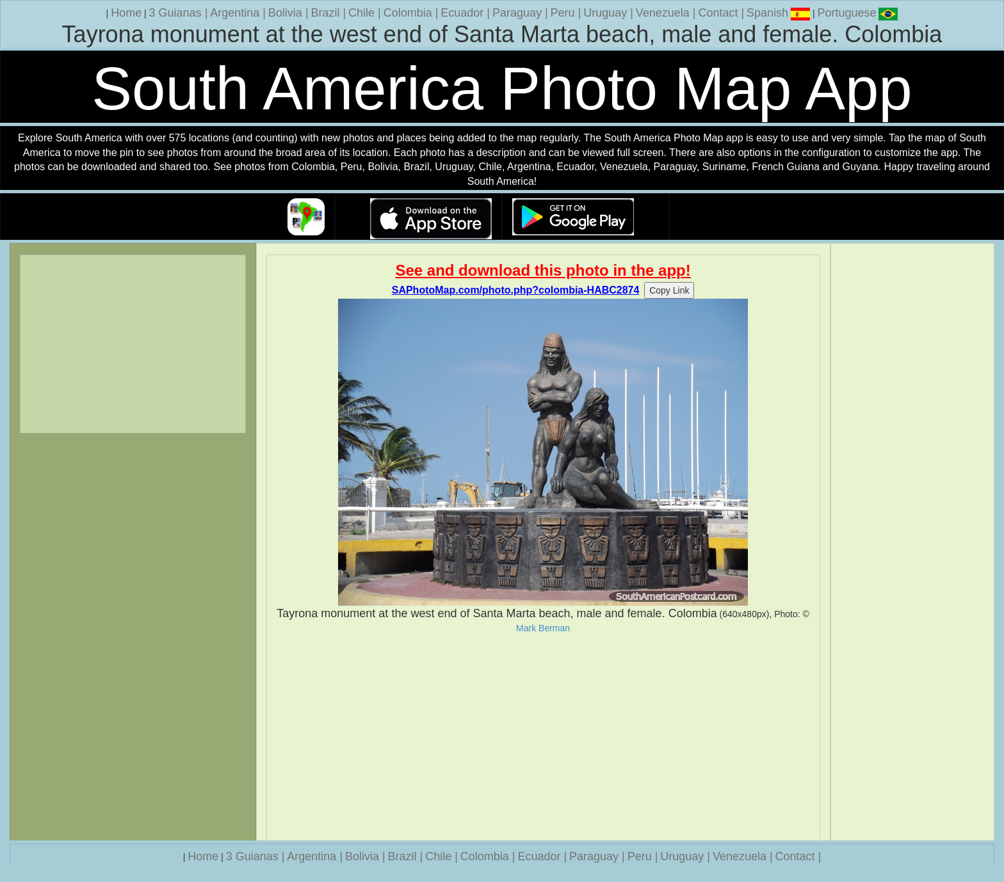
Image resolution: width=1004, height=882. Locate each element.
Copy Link (669, 290)
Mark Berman (543, 628)
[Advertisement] (543, 736)
